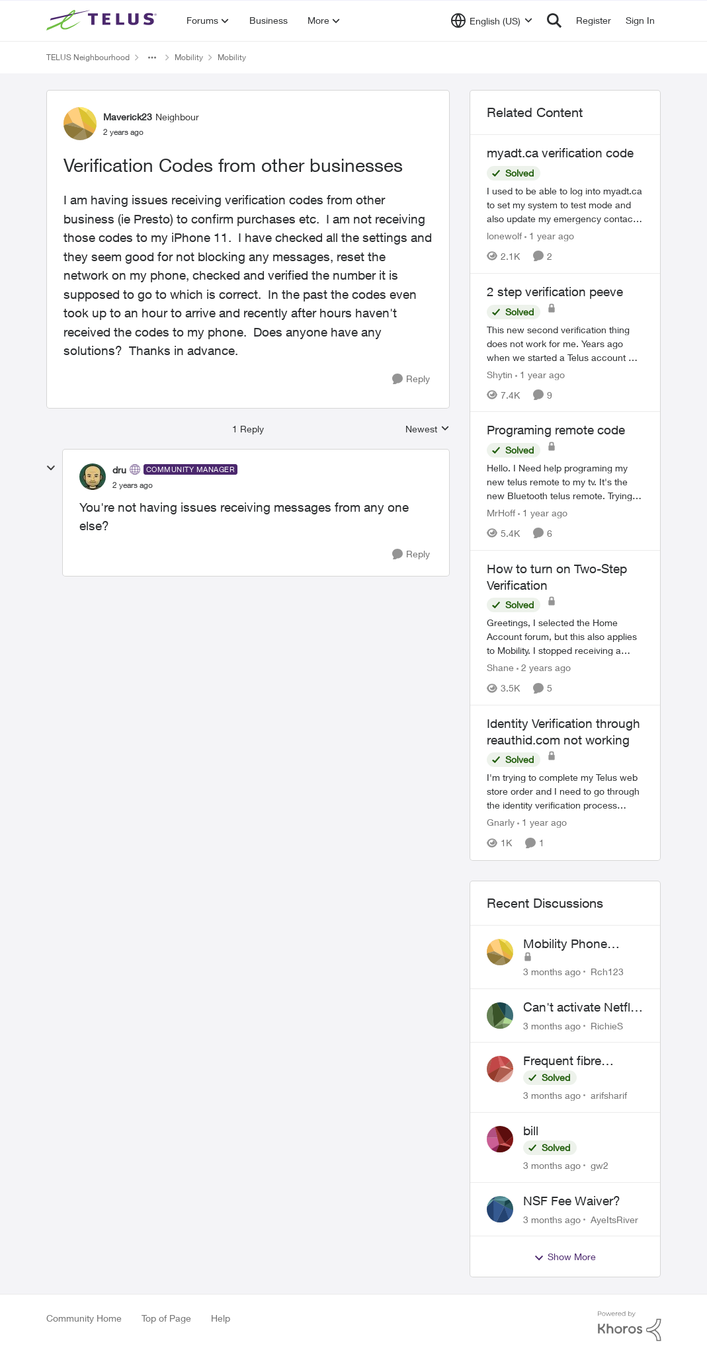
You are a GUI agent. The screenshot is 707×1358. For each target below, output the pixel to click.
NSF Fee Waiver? (571, 1200)
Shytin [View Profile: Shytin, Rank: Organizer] (500, 373)
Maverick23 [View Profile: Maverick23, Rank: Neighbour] (127, 116)
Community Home (84, 1318)
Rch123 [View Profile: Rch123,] (607, 971)
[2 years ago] (544, 667)
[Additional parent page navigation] (152, 57)
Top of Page (166, 1318)
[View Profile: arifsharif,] (500, 1069)
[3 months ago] (552, 972)
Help (220, 1318)
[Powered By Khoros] (629, 1326)
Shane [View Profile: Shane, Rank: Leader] (500, 667)
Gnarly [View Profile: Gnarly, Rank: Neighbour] (501, 822)
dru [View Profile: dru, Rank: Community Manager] (119, 469)
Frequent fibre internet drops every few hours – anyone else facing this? (579, 1061)
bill (530, 1130)
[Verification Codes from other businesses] (132, 485)
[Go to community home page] (103, 20)
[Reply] (411, 379)
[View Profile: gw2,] (500, 1139)
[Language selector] (491, 20)
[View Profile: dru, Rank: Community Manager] (92, 476)
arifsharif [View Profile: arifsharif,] (609, 1095)
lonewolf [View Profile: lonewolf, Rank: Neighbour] (504, 235)
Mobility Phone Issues (565, 944)
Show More (565, 1257)
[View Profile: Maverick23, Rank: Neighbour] (80, 123)
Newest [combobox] (427, 429)
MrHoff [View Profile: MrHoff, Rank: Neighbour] (501, 512)
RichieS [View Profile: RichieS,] (607, 1025)
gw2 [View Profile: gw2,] (599, 1165)
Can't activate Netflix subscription (581, 1008)
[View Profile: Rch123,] (500, 952)
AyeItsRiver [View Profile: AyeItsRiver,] (614, 1218)
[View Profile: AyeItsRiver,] (500, 1209)
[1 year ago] (549, 236)
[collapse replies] (51, 468)
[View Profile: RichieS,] (500, 1015)
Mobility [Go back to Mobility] (189, 57)
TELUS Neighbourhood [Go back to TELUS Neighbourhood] (88, 57)
